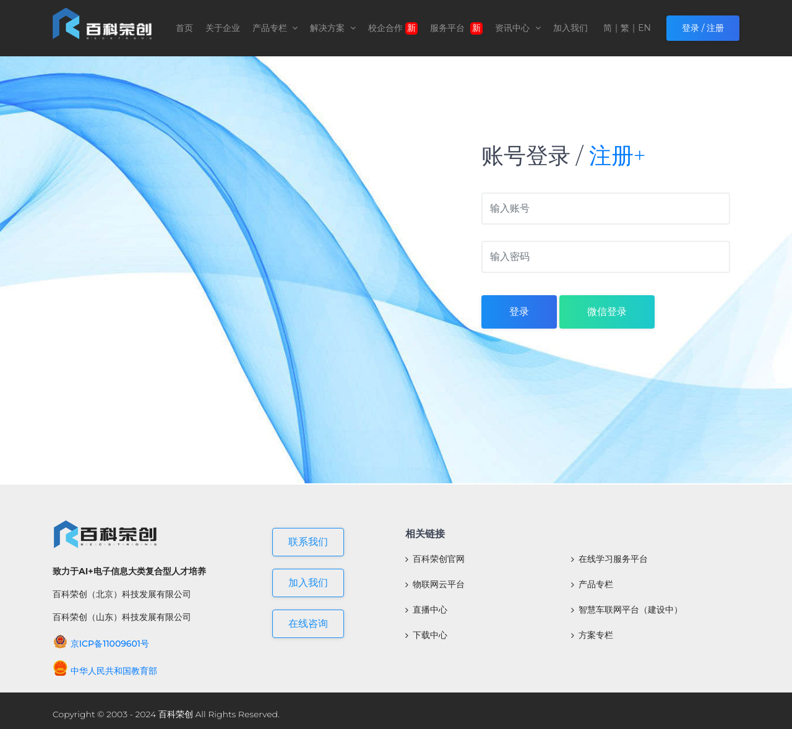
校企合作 (393, 28)
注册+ (617, 155)
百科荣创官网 (435, 558)
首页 (184, 27)
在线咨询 (308, 623)
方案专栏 (592, 635)
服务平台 (456, 28)
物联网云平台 (435, 584)
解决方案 (333, 27)
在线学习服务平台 (609, 558)
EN (644, 27)
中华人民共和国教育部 (105, 670)
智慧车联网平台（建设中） (626, 609)
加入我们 (570, 27)
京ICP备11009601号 (101, 643)
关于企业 (222, 27)
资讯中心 (518, 27)
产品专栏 (275, 27)
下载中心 (426, 635)
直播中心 (426, 609)
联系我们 (308, 542)
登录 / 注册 (703, 27)
